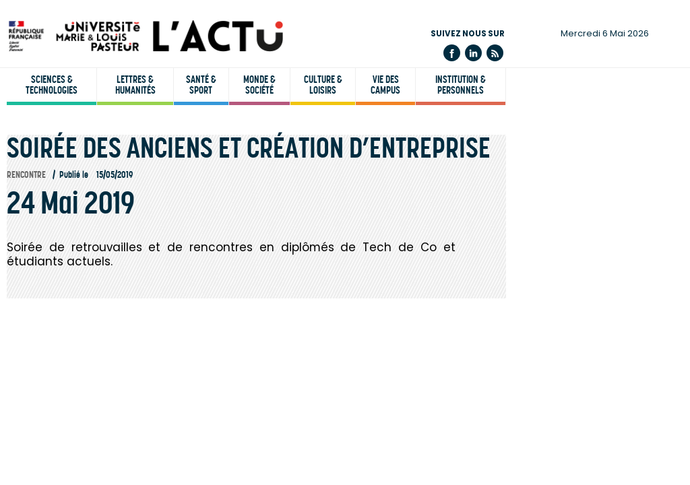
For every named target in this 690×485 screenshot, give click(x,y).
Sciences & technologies (51, 84)
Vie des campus (385, 84)
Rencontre (26, 175)
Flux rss (495, 52)
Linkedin (473, 52)
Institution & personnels (460, 84)
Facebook (451, 52)
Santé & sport (201, 84)
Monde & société (259, 84)
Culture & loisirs (323, 84)
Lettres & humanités (135, 84)
